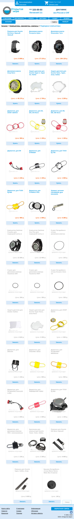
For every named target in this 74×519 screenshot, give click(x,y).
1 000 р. (62, 178)
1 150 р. (41, 138)
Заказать (15, 63)
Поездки (19, 513)
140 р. (55, 496)
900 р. (19, 138)
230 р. (63, 258)
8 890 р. (19, 58)
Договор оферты (37, 513)
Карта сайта (5, 508)
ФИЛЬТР (65, 22)
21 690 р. (18, 258)
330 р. (63, 297)
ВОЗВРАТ (66, 18)
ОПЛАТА (31, 18)
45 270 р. (17, 98)
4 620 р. (19, 337)
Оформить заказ (53, 4)
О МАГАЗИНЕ (7, 18)
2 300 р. (41, 457)
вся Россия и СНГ (61, 13)
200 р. (19, 297)
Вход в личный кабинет (25, 2)
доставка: (61, 9)
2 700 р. (41, 98)
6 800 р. (26, 496)
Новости (4, 511)
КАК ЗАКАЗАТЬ (19, 18)
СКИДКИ (54, 18)
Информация (35, 508)
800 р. (62, 337)
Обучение (34, 511)
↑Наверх (67, 502)
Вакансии (4, 513)
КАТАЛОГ (8, 22)
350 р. (41, 297)
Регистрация (22, 4)
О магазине (20, 508)
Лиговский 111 (35, 13)
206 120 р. (62, 58)
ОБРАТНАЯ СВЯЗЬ (61, 509)
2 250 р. (62, 98)
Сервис (18, 511)
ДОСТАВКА (42, 18)
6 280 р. (62, 218)
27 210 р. (40, 58)
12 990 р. (40, 258)
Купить (37, 63)
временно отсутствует (15, 252)
